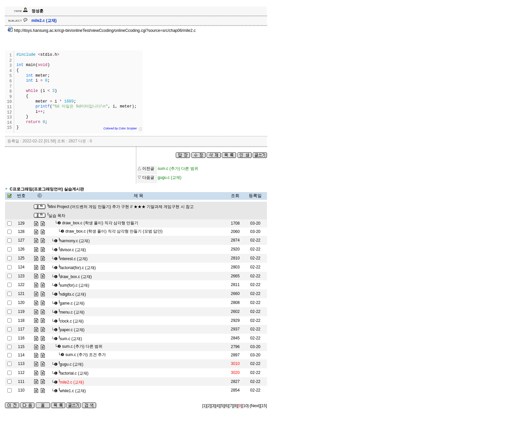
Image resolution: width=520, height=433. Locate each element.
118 (21, 320)
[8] (235, 405)
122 (21, 284)
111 (21, 381)
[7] (231, 405)
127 (21, 240)
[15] (263, 405)
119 (21, 311)
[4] (218, 405)
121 (21, 293)
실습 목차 (56, 215)
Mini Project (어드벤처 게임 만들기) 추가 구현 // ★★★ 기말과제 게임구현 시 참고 (120, 206)
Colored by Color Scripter (120, 128)
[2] (209, 405)
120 (21, 302)
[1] (204, 405)
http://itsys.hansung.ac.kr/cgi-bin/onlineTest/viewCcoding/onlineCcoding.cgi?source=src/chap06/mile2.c (102, 30)
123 (21, 276)
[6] (226, 405)
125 (21, 258)
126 (21, 249)
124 (21, 267)
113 (21, 363)
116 (21, 338)
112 (21, 372)
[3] (213, 405)
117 (21, 329)
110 (21, 390)
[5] (222, 405)
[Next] (255, 405)
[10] (245, 405)
